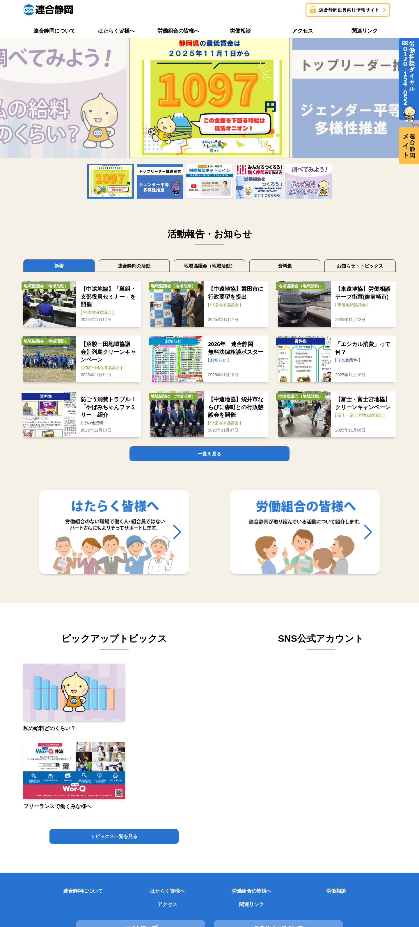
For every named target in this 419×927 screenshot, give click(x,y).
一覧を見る (209, 454)
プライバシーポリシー (337, 831)
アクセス (304, 807)
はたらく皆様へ (114, 807)
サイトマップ (82, 831)
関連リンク (369, 807)
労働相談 (241, 807)
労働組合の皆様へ (178, 807)
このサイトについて (209, 831)
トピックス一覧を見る (114, 751)
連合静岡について (50, 807)
